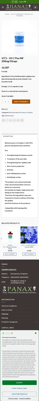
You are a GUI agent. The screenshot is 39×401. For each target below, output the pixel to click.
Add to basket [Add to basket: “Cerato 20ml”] (29, 254)
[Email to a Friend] (14, 120)
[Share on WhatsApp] (3, 120)
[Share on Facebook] (7, 120)
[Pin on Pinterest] (18, 120)
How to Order (7, 310)
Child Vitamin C (9, 116)
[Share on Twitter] (11, 120)
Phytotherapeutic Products (22, 14)
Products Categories (10, 322)
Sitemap (5, 318)
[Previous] (1, 242)
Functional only (19, 388)
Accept (19, 383)
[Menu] (3, 7)
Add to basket (21, 102)
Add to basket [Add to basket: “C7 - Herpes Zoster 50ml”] (10, 254)
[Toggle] (36, 322)
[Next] (38, 242)
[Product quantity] (5, 101)
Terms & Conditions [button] (25, 398)
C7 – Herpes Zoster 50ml (10, 248)
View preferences (19, 394)
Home (7, 14)
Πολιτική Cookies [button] (13, 398)
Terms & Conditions (9, 306)
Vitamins (19, 16)
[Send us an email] (16, 1)
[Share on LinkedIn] (22, 120)
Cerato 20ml (29, 247)
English (23, 2)
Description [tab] (8, 136)
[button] (36, 333)
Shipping (5, 314)
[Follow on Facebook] (12, 1)
